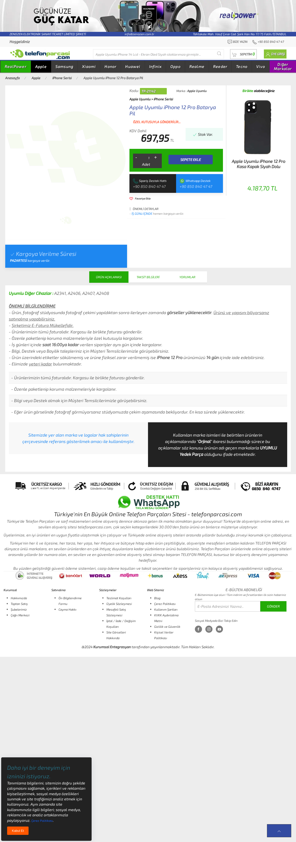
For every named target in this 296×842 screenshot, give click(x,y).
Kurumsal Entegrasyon (112, 647)
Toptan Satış (19, 604)
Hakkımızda (19, 598)
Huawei (132, 66)
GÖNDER (273, 606)
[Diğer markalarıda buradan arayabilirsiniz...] (158, 54)
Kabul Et (18, 830)
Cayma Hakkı (67, 609)
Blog (157, 598)
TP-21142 (149, 91)
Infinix (155, 66)
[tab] (66, 220)
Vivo (260, 66)
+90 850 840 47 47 (149, 186)
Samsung (64, 66)
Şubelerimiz (19, 609)
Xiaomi (89, 66)
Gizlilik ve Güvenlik (167, 626)
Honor (110, 66)
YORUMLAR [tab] (187, 277)
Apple (41, 66)
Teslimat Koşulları (118, 598)
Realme (196, 66)
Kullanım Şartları (166, 609)
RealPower (15, 66)
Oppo (175, 66)
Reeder (220, 66)
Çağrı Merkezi (20, 615)
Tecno (241, 66)
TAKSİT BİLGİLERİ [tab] (148, 277)
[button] (243, 54)
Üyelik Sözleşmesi (119, 604)
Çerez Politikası (165, 604)
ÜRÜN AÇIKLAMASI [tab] (109, 277)
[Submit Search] (219, 53)
